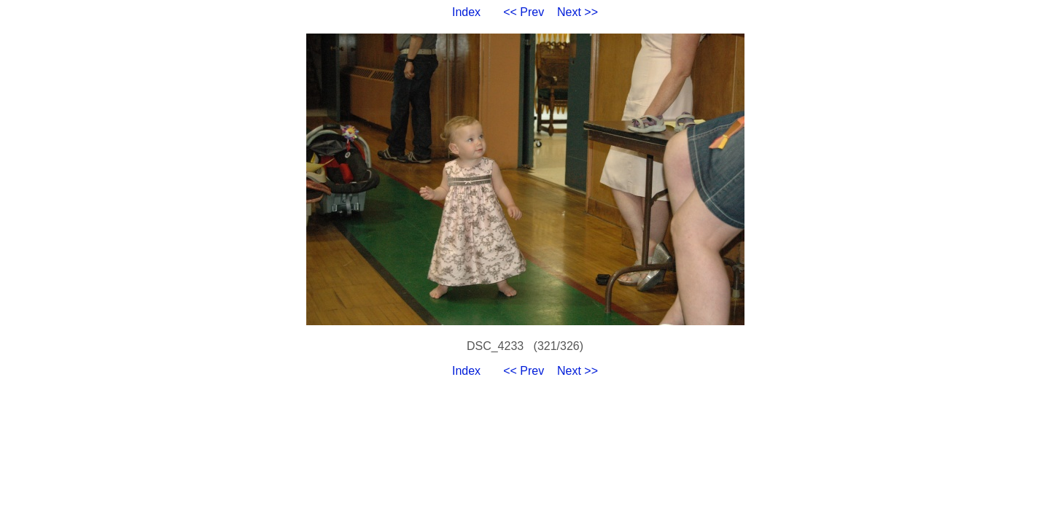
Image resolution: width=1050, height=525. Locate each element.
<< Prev (523, 12)
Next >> (577, 12)
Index (466, 12)
